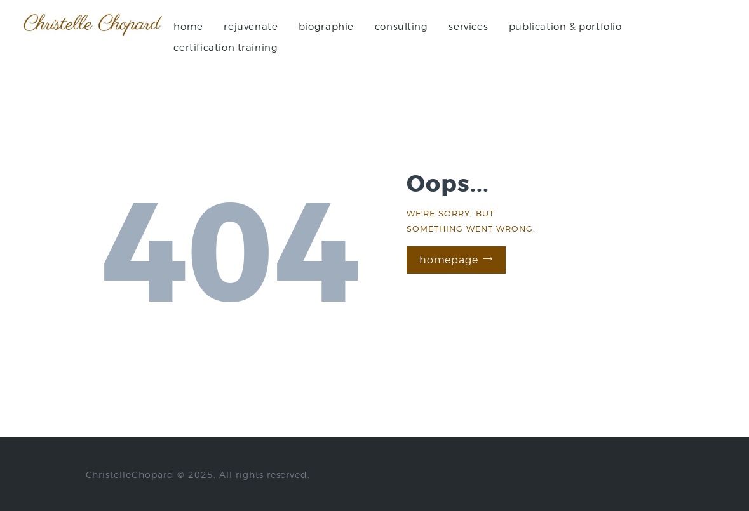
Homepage (448, 260)
